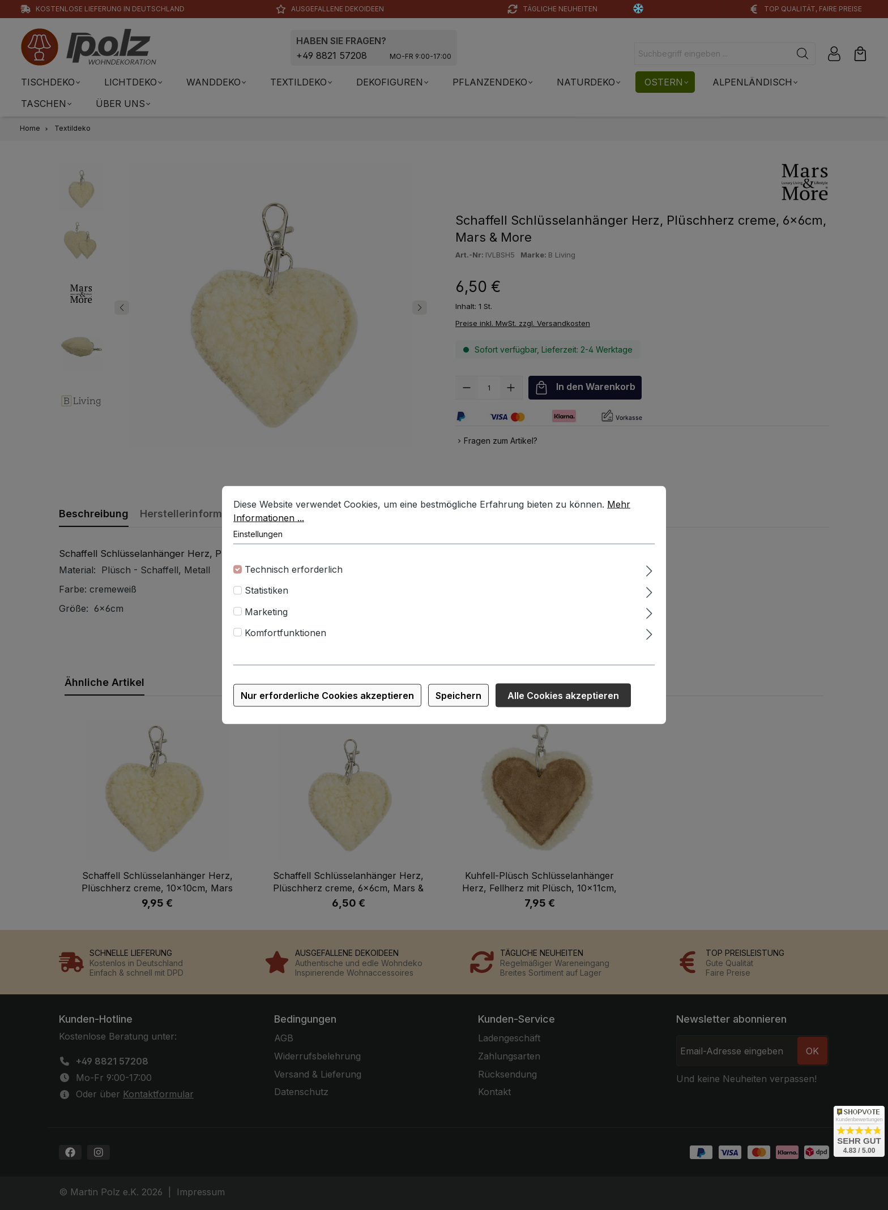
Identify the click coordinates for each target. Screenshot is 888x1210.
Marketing (266, 613)
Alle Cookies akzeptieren (563, 697)
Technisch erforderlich (294, 571)
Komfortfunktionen (285, 634)
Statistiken (266, 592)
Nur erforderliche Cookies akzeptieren (327, 697)
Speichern (458, 697)
